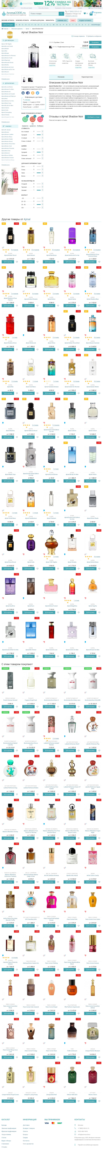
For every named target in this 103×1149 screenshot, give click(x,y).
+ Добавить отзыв (93, 117)
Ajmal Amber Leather (7, 134)
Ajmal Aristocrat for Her (8, 69)
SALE (73, 20)
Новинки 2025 (62, 20)
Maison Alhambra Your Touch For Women (31, 831)
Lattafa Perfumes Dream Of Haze (72, 787)
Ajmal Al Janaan (6, 130)
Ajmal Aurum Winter (7, 155)
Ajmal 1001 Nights (7, 44)
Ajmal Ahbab (5, 48)
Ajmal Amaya (5, 53)
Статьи (4, 1137)
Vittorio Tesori (92, 1094)
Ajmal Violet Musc (10, 518)
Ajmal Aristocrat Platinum (9, 96)
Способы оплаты (44, 8)
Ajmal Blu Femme (31, 650)
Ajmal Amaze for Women (9, 55)
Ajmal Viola (30, 562)
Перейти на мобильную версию (88, 1145)
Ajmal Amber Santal (7, 139)
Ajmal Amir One (6, 150)
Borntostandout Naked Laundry (10, 744)
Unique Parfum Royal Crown (10, 1094)
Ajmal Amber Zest (7, 146)
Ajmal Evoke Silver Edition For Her (31, 474)
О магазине (5, 1144)
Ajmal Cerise (72, 299)
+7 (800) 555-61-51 (75, 12)
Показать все (5, 79)
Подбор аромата (85, 20)
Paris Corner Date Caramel (31, 1007)
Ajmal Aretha (5, 65)
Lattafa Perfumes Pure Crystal (51, 787)
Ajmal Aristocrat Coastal (8, 94)
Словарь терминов (79, 36)
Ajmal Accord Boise (7, 87)
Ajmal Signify (93, 606)
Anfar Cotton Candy (93, 875)
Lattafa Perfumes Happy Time (92, 787)
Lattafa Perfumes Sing (10, 788)
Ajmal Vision (92, 474)
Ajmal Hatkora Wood (30, 430)
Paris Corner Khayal (51, 1007)
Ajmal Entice (51, 299)
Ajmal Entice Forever (51, 606)
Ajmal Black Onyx (6, 103)
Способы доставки (26, 8)
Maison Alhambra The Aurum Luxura (72, 831)
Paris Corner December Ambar (93, 1007)
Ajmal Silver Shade (92, 518)
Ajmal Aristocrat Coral (8, 67)
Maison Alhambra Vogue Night (92, 831)
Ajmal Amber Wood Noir (8, 143)
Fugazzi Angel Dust (31, 700)
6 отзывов (76, 250)
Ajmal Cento (5, 110)
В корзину (95, 42)
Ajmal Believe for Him (8, 101)
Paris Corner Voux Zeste (92, 919)
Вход (91, 8)
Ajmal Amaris (5, 132)
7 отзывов (14, 293)
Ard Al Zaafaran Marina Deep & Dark (31, 875)
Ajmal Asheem (6, 153)
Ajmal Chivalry (5, 114)
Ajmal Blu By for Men (7, 105)
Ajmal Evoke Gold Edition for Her (51, 430)
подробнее (52, 65)
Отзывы (4, 1147)
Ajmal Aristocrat (6, 91)
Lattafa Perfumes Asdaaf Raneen (51, 744)
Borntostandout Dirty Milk (92, 700)
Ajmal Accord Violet (7, 46)
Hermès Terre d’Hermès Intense (10, 963)
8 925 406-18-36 (83, 1131)
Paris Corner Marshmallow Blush (72, 963)
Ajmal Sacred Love (51, 650)
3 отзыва (56, 293)
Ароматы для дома (37, 20)
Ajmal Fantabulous (31, 518)
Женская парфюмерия (9, 1128)
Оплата (25, 1131)
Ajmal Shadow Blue (93, 299)
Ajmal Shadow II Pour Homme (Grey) (92, 255)
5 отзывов (97, 250)
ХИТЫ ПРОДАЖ (8, 25)
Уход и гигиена (6, 1134)
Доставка (26, 1125)
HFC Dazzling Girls (31, 919)
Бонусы (25, 1134)
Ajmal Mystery (10, 430)
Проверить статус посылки (63, 8)
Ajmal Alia (4, 51)
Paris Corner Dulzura (93, 963)
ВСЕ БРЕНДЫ (95, 24)
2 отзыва (76, 337)
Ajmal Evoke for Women (72, 387)
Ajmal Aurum (5, 71)
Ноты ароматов (28, 1144)
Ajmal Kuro (31, 606)
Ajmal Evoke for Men (72, 650)
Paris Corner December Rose (10, 1007)
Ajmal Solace (93, 430)
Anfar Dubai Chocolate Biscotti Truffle (10, 919)
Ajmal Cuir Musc (31, 387)
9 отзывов (14, 250)
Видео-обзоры (6, 1141)
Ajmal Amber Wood (7, 141)
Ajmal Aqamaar (6, 60)
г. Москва (11, 8)
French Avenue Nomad (10, 700)
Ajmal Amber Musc (7, 137)
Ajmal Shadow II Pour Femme (10, 299)
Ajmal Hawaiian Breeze (51, 387)
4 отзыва (35, 293)
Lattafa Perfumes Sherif (72, 744)
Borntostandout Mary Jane (72, 700)
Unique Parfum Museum (92, 1051)
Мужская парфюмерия (9, 1131)
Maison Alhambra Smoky (10, 831)
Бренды (4, 1125)
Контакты (26, 1141)
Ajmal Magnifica (72, 606)
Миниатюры (50, 20)
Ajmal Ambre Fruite (7, 58)
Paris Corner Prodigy (31, 1051)
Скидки (80, 8)
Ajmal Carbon (5, 108)
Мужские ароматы (22, 20)
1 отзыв (14, 337)
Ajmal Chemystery (7, 112)
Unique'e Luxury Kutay (31, 1094)
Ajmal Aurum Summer (92, 343)
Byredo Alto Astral (72, 875)
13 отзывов (56, 250)
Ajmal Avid (4, 98)
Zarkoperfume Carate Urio (31, 963)
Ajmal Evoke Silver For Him (10, 650)
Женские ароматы (8, 20)
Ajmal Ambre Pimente (8, 148)
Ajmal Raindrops (51, 255)
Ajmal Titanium (51, 518)
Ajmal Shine (51, 343)
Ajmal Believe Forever (8, 157)
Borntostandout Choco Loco (31, 744)
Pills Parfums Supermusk (72, 1007)
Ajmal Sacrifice (10, 606)
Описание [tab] (61, 77)
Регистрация (97, 8)
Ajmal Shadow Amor (10, 343)
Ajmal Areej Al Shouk (7, 62)
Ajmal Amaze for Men (8, 89)
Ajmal (27, 219)
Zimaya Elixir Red (51, 1094)
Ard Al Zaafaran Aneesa (51, 875)
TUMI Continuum (72, 1051)
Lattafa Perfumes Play (92, 744)
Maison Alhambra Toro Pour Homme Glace (51, 831)
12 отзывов (35, 250)
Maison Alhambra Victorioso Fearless (10, 875)
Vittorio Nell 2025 (72, 1094)
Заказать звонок (71, 16)
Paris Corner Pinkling (51, 963)
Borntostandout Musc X (51, 700)
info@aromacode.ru (84, 1134)
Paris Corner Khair (51, 1051)
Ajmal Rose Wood (10, 562)
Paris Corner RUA (72, 919)
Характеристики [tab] (87, 77)
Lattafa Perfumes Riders (31, 788)
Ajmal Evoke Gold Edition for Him (72, 518)
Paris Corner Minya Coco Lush (10, 1050)
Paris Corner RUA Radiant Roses (51, 919)
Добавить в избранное (93, 36)
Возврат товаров (29, 1128)
